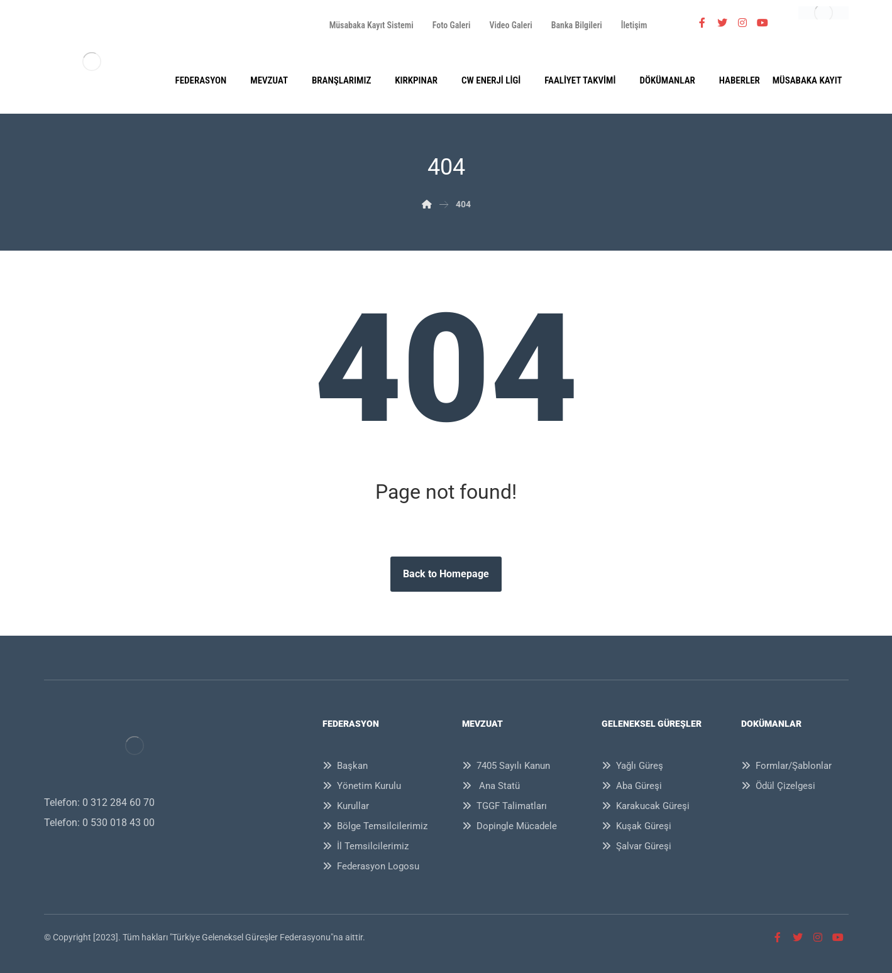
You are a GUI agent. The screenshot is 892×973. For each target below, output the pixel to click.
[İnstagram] (742, 23)
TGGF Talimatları (504, 806)
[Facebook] (702, 23)
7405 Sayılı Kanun (506, 765)
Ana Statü (491, 785)
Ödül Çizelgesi (778, 785)
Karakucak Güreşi (646, 806)
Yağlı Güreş (632, 765)
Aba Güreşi (632, 785)
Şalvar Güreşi (636, 846)
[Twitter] (722, 23)
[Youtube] (762, 23)
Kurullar (345, 806)
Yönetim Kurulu (361, 785)
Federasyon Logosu (370, 866)
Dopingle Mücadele (509, 826)
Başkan (345, 765)
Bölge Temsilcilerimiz (374, 826)
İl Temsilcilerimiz (365, 846)
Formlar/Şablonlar (786, 765)
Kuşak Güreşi (636, 826)
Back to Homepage (446, 574)
